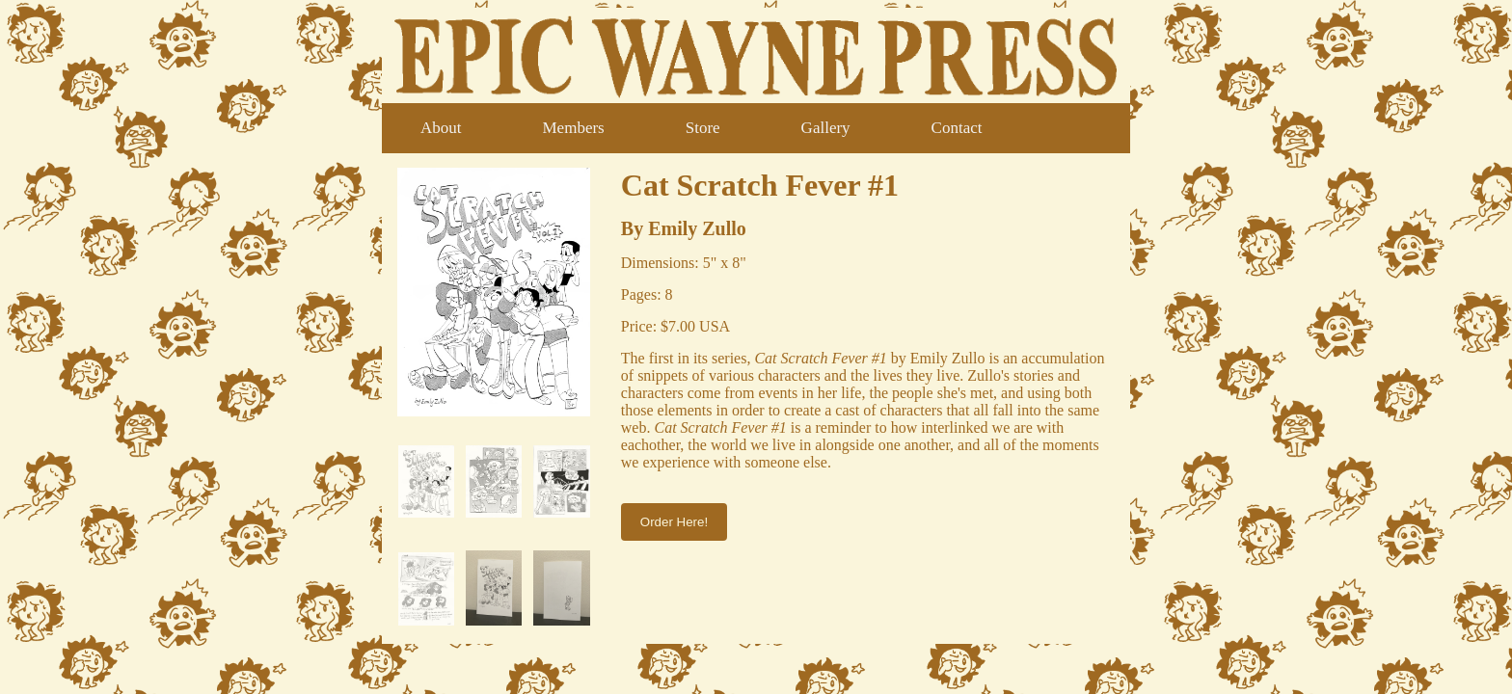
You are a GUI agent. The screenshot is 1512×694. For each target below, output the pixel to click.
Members (574, 128)
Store (703, 128)
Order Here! (674, 522)
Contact (957, 128)
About (441, 128)
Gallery (825, 128)
